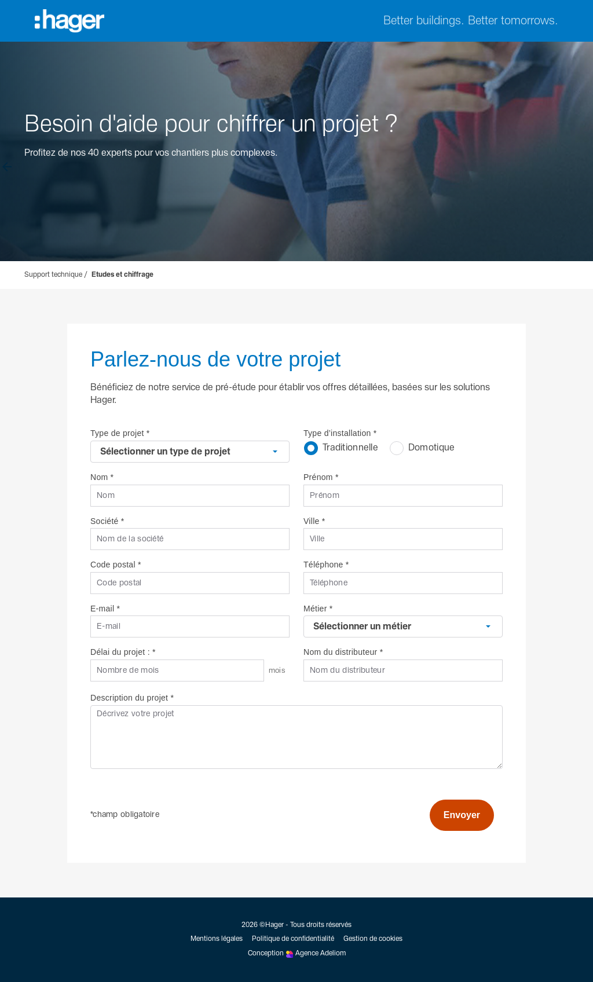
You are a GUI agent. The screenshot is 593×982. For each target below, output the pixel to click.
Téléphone (326, 564)
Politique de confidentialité (293, 939)
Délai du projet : (123, 652)
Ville (314, 521)
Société (107, 521)
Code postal (115, 564)
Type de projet (120, 433)
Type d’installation (340, 433)
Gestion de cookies (372, 939)
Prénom (321, 477)
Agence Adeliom (320, 953)
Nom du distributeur (343, 652)
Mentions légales (217, 939)
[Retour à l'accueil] (7, 171)
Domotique (422, 448)
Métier (317, 608)
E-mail (105, 608)
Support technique (53, 275)
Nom (102, 477)
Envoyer (462, 815)
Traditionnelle (341, 448)
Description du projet (132, 697)
